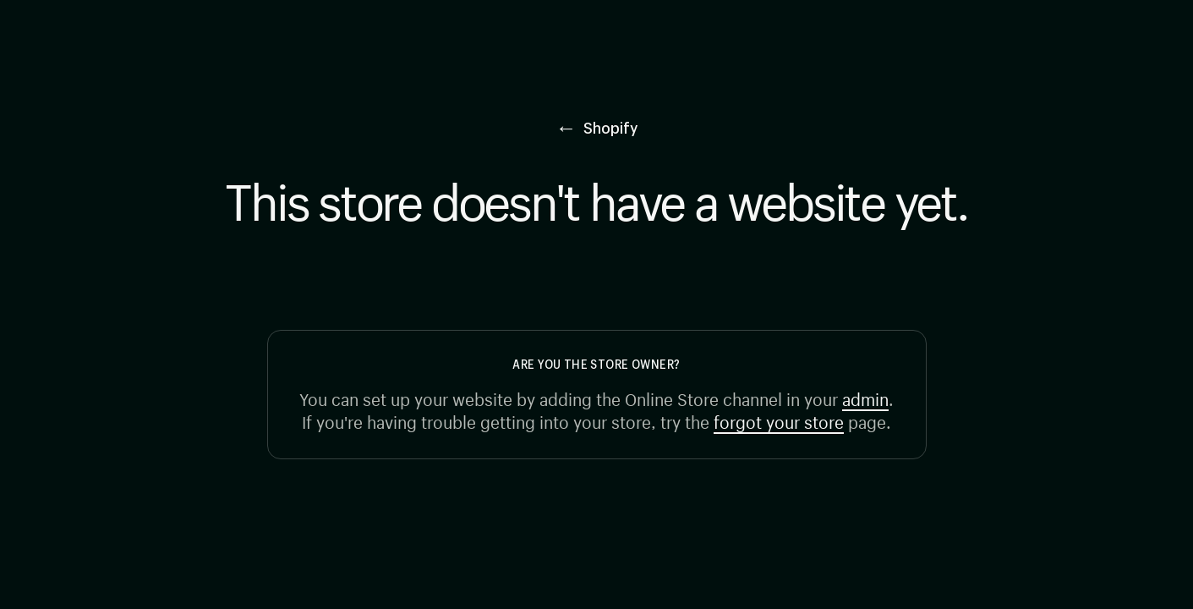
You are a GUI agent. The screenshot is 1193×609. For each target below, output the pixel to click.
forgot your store (779, 420)
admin (865, 397)
